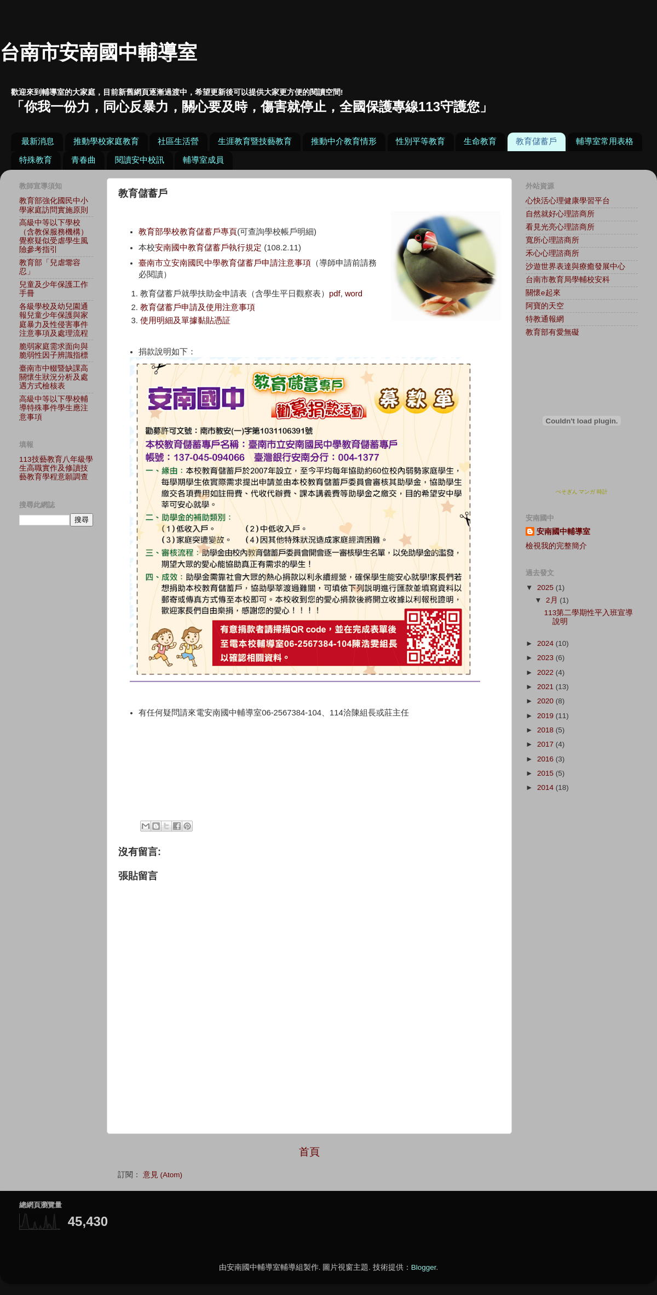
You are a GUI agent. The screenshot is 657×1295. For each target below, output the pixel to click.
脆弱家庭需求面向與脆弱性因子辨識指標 (53, 350)
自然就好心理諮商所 (560, 214)
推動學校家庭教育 (106, 141)
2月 (553, 600)
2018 (546, 730)
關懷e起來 (543, 293)
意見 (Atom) (162, 1175)
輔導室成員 (203, 159)
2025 (546, 587)
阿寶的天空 (545, 306)
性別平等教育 (420, 141)
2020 (546, 701)
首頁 (309, 1152)
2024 (546, 643)
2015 (546, 773)
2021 (546, 687)
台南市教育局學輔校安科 (568, 280)
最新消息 (37, 141)
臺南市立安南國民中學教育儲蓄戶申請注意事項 (225, 263)
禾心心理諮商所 (552, 253)
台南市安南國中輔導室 (98, 52)
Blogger (423, 1267)
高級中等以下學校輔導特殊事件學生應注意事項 (53, 408)
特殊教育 (35, 159)
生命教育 (480, 141)
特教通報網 (545, 319)
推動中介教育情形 (344, 141)
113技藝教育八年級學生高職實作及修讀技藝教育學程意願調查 (56, 468)
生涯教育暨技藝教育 (255, 141)
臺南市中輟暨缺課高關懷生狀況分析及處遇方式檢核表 (53, 377)
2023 (546, 658)
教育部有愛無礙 (552, 332)
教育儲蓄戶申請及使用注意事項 (197, 307)
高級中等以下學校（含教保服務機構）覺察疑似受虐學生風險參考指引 (53, 236)
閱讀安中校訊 (139, 159)
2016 (546, 759)
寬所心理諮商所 (552, 240)
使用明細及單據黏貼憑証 (185, 320)
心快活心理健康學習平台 (568, 201)
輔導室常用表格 (604, 141)
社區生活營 (178, 141)
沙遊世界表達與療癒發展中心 (575, 266)
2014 (546, 787)
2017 (546, 744)
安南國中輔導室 (563, 532)
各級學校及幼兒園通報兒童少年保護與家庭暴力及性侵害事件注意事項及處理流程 (53, 319)
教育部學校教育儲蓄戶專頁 (188, 231)
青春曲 (83, 159)
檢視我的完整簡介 (556, 546)
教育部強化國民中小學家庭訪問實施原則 (53, 205)
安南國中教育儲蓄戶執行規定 (208, 247)
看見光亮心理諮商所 (560, 227)
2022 (546, 672)
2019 (546, 716)
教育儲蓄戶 (536, 141)
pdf (335, 293)
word (353, 293)
